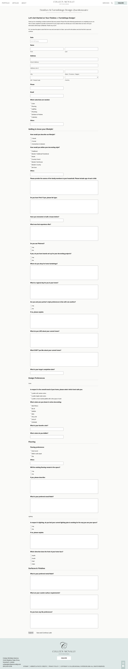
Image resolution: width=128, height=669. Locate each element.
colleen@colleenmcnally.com (12, 664)
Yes (33, 247)
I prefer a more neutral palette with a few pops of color (47, 399)
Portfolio (5, 3)
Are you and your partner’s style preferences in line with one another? (53, 302)
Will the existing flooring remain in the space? (45, 467)
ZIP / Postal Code (35, 80)
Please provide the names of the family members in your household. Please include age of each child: (63, 178)
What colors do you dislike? (39, 433)
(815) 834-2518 (7, 666)
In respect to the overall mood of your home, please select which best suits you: (56, 389)
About (24, 3)
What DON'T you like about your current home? (45, 350)
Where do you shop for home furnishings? (44, 264)
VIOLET (34, 419)
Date (31, 37)
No (33, 250)
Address (33, 56)
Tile (33, 456)
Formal (34, 141)
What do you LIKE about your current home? (44, 331)
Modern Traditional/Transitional (40, 154)
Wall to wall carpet (37, 453)
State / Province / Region (72, 74)
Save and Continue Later (44, 633)
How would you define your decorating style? (45, 147)
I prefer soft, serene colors (39, 393)
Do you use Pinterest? (37, 243)
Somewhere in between (38, 144)
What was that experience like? (40, 224)
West (33, 564)
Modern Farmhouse (37, 162)
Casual (34, 138)
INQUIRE (121, 3)
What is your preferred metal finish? (42, 574)
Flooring (34, 106)
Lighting (34, 109)
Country (67, 80)
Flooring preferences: (37, 447)
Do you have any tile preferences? (41, 612)
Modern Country (36, 165)
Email (32, 92)
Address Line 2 (34, 68)
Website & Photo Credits (38, 666)
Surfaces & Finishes (37, 114)
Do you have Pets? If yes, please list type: (43, 197)
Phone (32, 84)
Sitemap (25, 666)
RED (33, 414)
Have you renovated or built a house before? (44, 217)
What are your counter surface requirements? (45, 593)
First (31, 51)
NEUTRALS (35, 406)
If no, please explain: (37, 312)
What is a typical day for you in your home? (44, 283)
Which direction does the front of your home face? (46, 552)
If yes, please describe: (37, 477)
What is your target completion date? (42, 369)
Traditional (34, 151)
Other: (32, 120)
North (33, 555)
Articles (15, 3)
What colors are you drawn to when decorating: (46, 402)
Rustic (33, 156)
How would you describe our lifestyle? (42, 134)
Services (106, 3)
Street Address (34, 62)
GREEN (34, 411)
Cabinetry (34, 117)
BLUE (33, 408)
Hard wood (35, 451)
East (33, 561)
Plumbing (34, 112)
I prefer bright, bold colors (39, 396)
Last (66, 51)
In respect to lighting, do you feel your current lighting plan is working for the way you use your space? (63, 522)
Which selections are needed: (40, 100)
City (31, 74)
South (33, 558)
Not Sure (34, 167)
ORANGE (34, 422)
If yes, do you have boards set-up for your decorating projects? (50, 253)
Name (32, 45)
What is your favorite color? (39, 425)
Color (33, 103)
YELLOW (34, 417)
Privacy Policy (54, 666)
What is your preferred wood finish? (42, 496)
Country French (36, 159)
